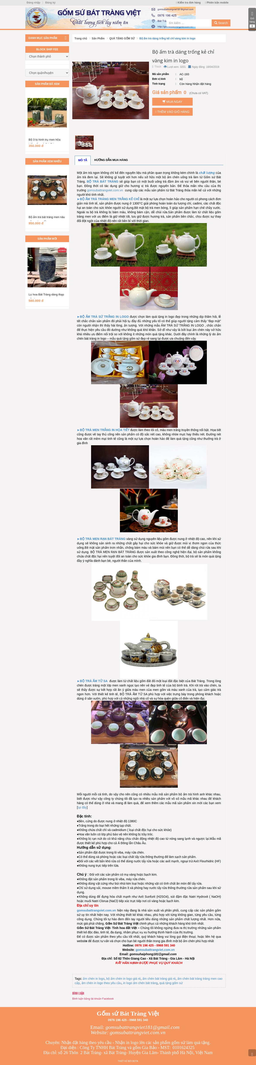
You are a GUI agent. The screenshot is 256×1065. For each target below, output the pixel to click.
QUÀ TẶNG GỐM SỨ (122, 38)
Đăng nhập (33, 2)
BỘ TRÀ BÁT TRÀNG (102, 181)
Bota (135, 1061)
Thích (156, 66)
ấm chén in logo (93, 978)
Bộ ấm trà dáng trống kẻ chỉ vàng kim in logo (167, 38)
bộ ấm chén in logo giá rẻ (123, 978)
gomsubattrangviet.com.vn (105, 190)
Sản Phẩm (98, 38)
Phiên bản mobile (216, 2)
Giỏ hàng (252, 19)
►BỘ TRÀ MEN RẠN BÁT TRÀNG (101, 539)
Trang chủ (80, 38)
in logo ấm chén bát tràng (140, 983)
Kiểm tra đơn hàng (188, 2)
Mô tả (82, 160)
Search (221, 23)
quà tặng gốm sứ (171, 983)
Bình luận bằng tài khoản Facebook (93, 998)
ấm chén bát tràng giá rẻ (159, 978)
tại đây (82, 807)
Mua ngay (172, 101)
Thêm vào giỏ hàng (172, 111)
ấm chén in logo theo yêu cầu (101, 983)
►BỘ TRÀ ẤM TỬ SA (92, 681)
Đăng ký (50, 2)
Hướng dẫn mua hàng (111, 160)
